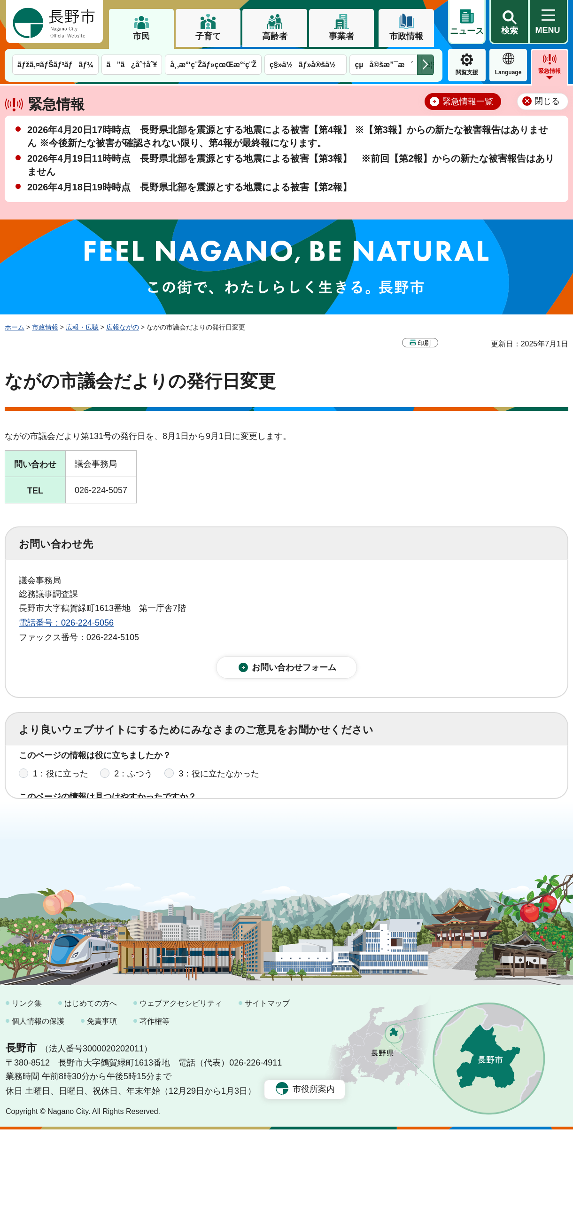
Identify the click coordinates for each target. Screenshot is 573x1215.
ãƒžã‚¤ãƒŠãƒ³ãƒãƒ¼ (55, 65)
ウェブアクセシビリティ (180, 1089)
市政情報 (406, 36)
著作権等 (154, 1106)
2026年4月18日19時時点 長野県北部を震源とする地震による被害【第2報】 (189, 187)
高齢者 (274, 36)
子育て (208, 36)
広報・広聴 (82, 327)
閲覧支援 (467, 72)
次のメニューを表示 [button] (425, 65)
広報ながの (122, 327)
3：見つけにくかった (244, 824)
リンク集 (27, 1089)
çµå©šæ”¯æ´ (384, 65)
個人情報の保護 (38, 1106)
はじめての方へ (90, 1089)
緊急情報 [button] (549, 71)
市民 (141, 36)
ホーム (14, 327)
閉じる (547, 101)
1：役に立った (60, 782)
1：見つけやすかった (73, 824)
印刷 (424, 343)
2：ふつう (133, 782)
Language (508, 72)
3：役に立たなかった (218, 782)
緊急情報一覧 (467, 101)
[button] (509, 22)
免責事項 (102, 1106)
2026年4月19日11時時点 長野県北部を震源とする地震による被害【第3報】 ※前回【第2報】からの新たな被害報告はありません (290, 165)
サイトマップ (267, 1089)
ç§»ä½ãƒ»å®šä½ (305, 65)
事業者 (341, 36)
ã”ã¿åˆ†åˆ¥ (132, 65)
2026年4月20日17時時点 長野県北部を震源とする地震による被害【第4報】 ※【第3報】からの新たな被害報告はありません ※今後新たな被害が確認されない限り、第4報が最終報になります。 (287, 136)
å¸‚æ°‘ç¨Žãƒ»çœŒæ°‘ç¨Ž (213, 65)
